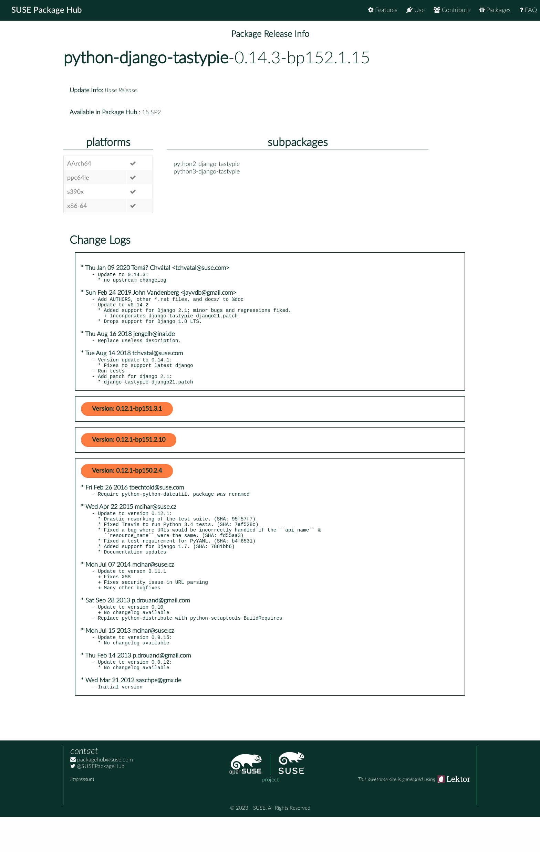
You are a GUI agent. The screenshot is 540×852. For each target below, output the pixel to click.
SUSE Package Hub (46, 10)
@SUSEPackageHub (97, 801)
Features (382, 10)
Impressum (82, 814)
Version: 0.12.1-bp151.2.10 (128, 453)
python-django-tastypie (145, 58)
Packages (495, 10)
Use (415, 10)
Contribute (452, 10)
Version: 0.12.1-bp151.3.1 (127, 422)
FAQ (528, 10)
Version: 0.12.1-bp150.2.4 (127, 484)
